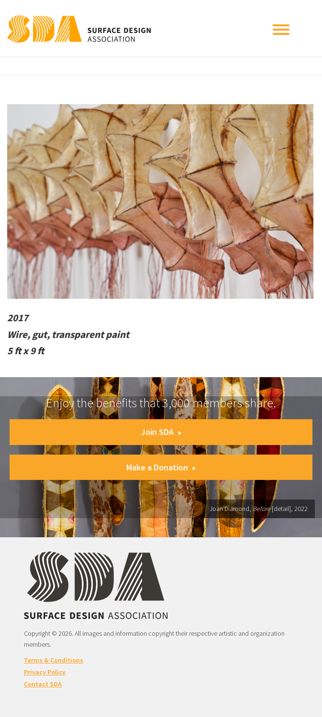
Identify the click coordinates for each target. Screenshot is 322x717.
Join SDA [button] (161, 431)
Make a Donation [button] (161, 467)
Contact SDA (43, 684)
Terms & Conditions (53, 660)
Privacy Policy (45, 672)
